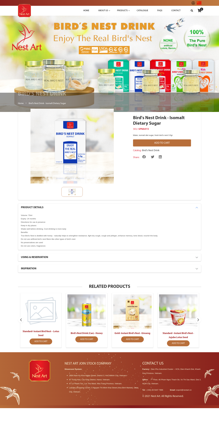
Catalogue (142, 10)
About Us (103, 10)
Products (122, 10)
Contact (176, 10)
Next (198, 331)
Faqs (159, 10)
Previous (21, 331)
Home (86, 10)
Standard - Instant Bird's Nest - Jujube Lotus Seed (178, 345)
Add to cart (162, 143)
